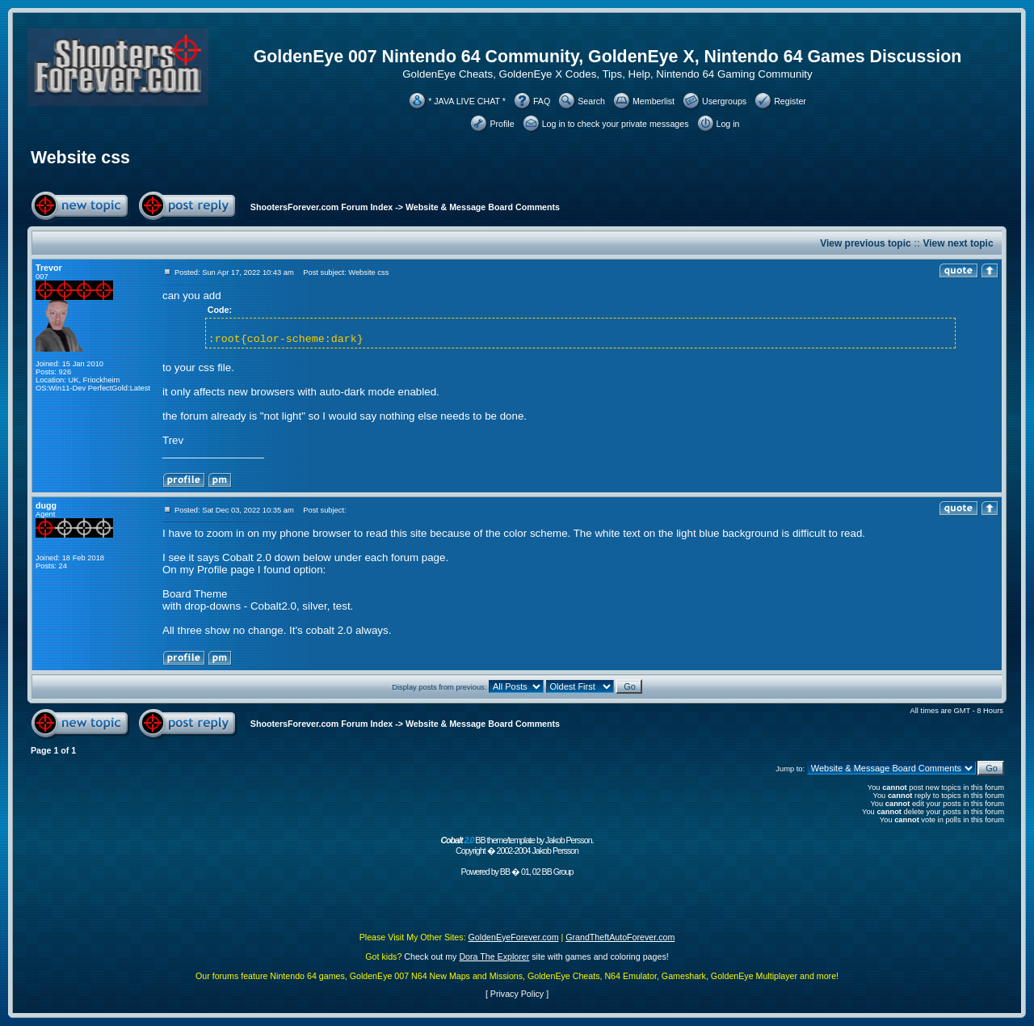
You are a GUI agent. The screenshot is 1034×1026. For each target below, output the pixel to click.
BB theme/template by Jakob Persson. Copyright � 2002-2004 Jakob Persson (516, 845)
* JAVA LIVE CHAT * (467, 101)
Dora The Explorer (494, 956)
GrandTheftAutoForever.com (620, 937)
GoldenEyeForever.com (514, 937)
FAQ (541, 101)
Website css (80, 157)
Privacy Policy (517, 994)
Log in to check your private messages (615, 124)
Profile (502, 124)
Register (790, 101)
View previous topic (865, 243)
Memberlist (654, 101)
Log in (728, 124)
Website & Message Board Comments (483, 207)
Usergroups (724, 101)
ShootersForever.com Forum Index (321, 207)
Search (591, 101)
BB (505, 871)
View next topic (958, 243)
